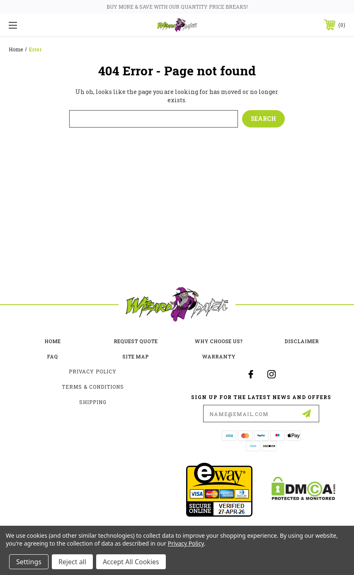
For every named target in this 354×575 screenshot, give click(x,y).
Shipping (93, 402)
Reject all (72, 561)
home (52, 341)
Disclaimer (301, 341)
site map (135, 356)
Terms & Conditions (93, 386)
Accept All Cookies (131, 561)
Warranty (218, 356)
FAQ (52, 356)
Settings (28, 561)
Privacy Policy (92, 371)
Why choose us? (218, 341)
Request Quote (136, 341)
